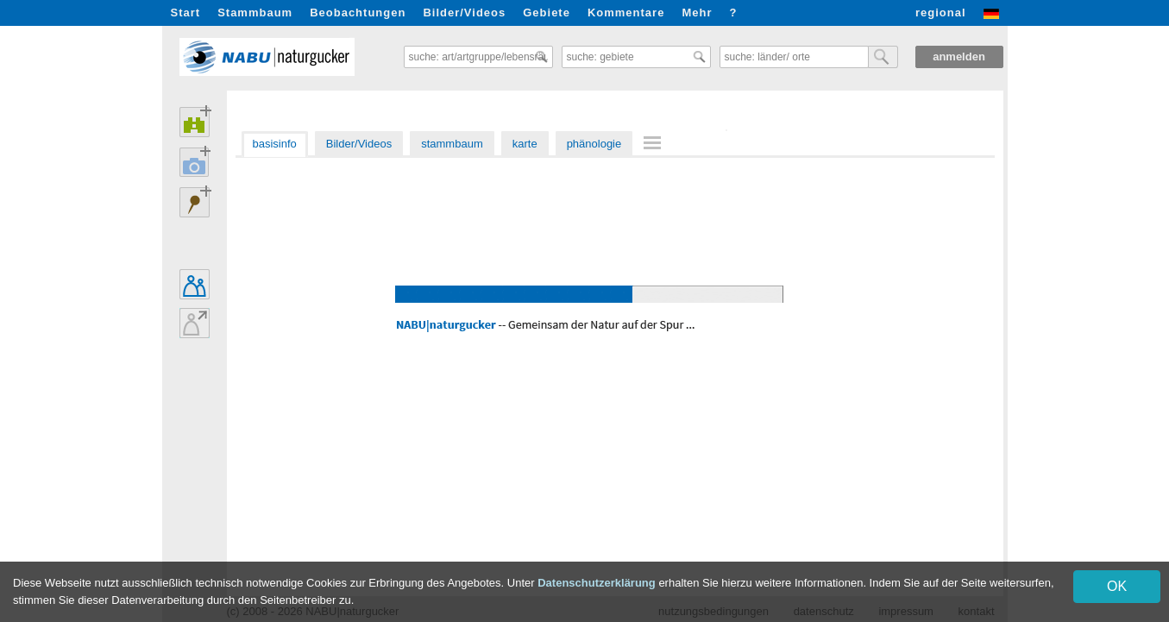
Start (186, 12)
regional (940, 12)
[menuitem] (655, 143)
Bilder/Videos (464, 12)
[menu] (655, 144)
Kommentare (626, 12)
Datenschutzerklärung (596, 582)
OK (1117, 586)
